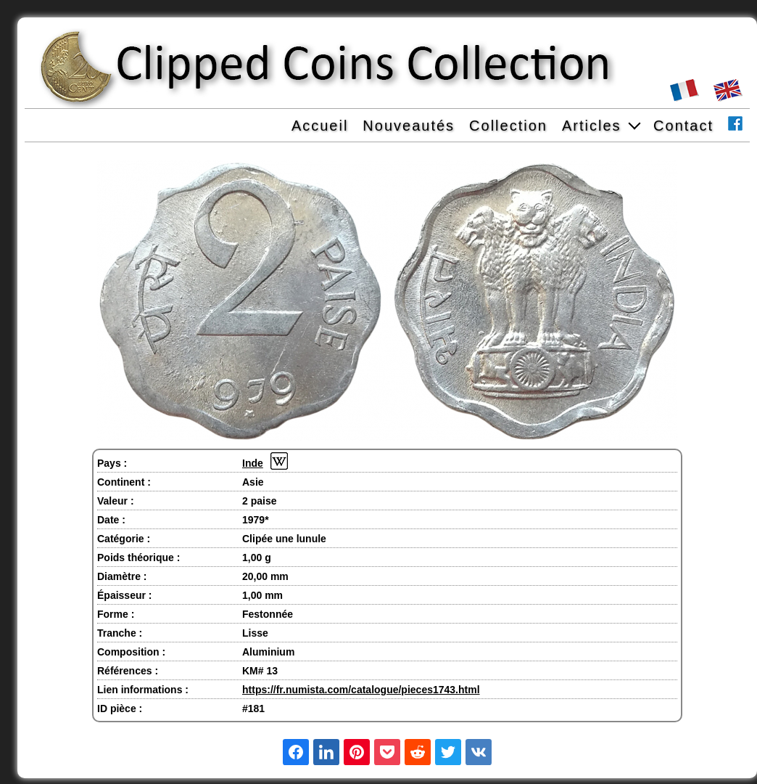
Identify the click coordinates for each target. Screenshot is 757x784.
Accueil (319, 126)
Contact (683, 126)
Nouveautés (409, 126)
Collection (508, 126)
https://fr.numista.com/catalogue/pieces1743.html (361, 689)
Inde (252, 463)
